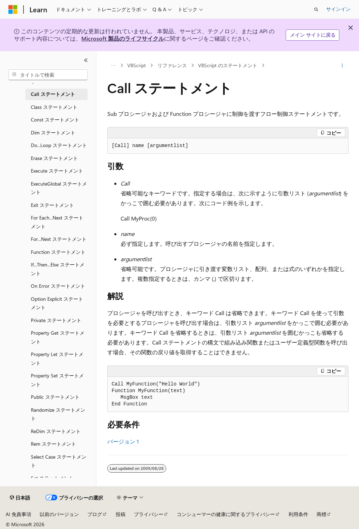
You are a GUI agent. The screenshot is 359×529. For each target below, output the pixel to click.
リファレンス (172, 65)
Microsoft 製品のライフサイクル (122, 38)
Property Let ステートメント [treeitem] (57, 358)
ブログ (94, 514)
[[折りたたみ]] (86, 60)
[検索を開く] (316, 9)
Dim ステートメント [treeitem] (53, 132)
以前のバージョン (59, 514)
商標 (321, 514)
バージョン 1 (123, 441)
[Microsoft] (13, 9)
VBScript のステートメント (227, 65)
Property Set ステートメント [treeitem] (57, 380)
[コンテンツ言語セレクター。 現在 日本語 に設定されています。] (20, 497)
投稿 (121, 514)
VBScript (136, 65)
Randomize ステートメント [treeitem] (58, 414)
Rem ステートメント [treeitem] (53, 443)
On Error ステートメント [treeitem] (58, 286)
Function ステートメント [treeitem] (58, 252)
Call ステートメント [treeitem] (53, 94)
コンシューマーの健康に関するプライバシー (226, 514)
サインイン (338, 9)
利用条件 (298, 514)
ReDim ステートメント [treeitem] (56, 431)
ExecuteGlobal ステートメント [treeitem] (59, 188)
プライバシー (148, 514)
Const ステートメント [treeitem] (55, 119)
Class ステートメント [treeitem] (54, 107)
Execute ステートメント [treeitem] (57, 170)
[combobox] (48, 75)
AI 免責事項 (18, 514)
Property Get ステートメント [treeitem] (57, 337)
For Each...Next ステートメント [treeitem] (57, 222)
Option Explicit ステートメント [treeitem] (57, 303)
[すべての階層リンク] (113, 65)
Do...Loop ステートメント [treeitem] (59, 145)
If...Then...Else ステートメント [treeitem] (57, 269)
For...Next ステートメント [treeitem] (59, 239)
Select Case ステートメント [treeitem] (58, 461)
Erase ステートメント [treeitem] (54, 158)
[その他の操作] (342, 65)
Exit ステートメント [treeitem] (52, 205)
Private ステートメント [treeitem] (56, 320)
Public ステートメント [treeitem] (55, 397)
